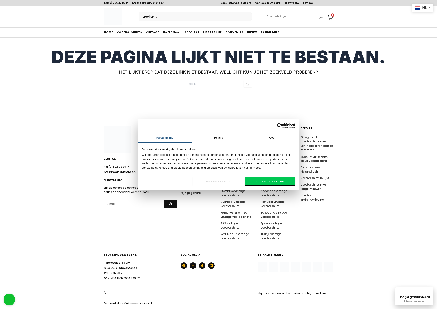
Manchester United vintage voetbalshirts (236, 215)
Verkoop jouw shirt (267, 3)
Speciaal (307, 128)
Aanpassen (218, 181)
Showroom (291, 3)
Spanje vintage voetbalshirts (271, 225)
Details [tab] (218, 137)
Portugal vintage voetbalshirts (273, 204)
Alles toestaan (269, 181)
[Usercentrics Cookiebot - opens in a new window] (279, 125)
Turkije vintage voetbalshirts (271, 236)
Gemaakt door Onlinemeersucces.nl (128, 303)
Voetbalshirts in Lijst (315, 178)
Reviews (308, 3)
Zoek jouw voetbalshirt (236, 3)
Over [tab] (272, 137)
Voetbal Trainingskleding (312, 197)
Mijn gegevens (191, 193)
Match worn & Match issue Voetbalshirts (315, 159)
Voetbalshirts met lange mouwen (313, 187)
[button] (130, 32)
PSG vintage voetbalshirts (230, 225)
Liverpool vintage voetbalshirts (233, 204)
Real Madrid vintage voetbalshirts (235, 236)
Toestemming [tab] (164, 137)
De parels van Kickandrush (310, 169)
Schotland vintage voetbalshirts (274, 215)
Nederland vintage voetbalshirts (274, 193)
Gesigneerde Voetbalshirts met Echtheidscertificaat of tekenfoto (317, 143)
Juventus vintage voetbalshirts (233, 193)
